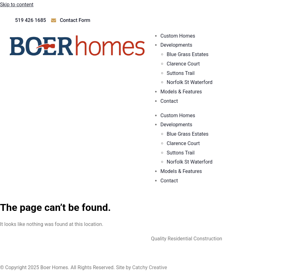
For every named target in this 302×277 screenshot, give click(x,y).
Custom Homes (177, 36)
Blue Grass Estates (188, 54)
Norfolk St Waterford (189, 82)
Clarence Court (183, 64)
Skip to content (17, 5)
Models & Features (181, 92)
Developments (176, 45)
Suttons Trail (181, 73)
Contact (169, 101)
